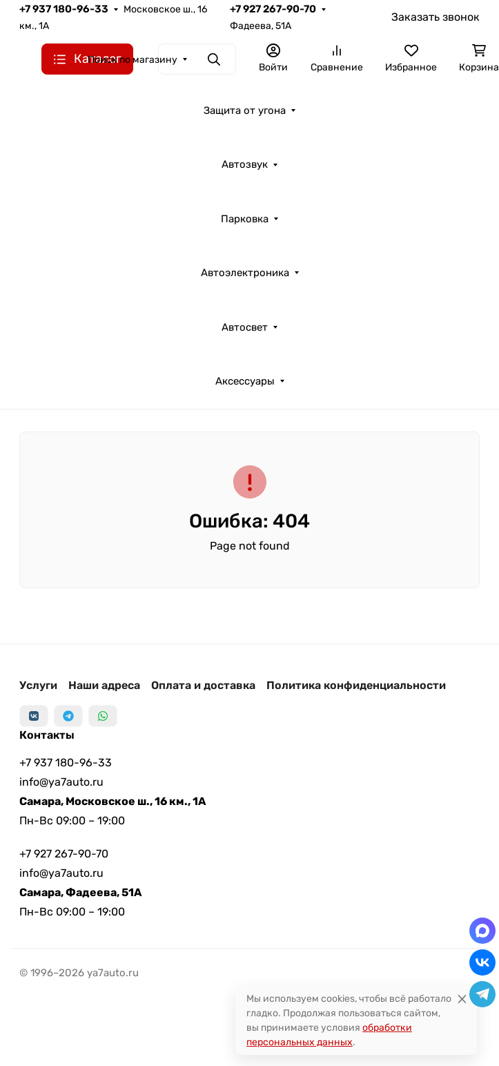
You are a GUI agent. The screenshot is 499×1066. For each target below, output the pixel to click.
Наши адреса (104, 685)
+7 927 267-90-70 (273, 9)
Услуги (38, 685)
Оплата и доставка (203, 685)
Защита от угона (245, 110)
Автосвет (245, 327)
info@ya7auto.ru (61, 781)
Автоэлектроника (245, 272)
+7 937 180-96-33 (63, 9)
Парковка (244, 219)
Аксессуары (245, 381)
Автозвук (245, 164)
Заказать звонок (435, 16)
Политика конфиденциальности (356, 685)
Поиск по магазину (132, 60)
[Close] (462, 998)
